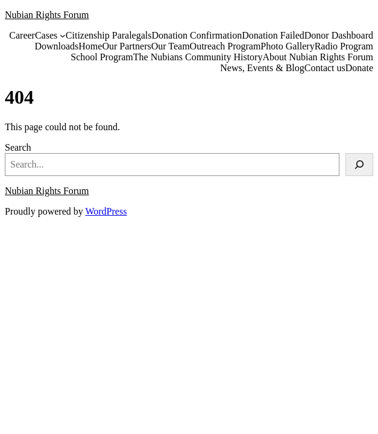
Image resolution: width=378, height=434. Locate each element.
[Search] (359, 164)
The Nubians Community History (198, 57)
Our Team (170, 46)
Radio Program (344, 46)
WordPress (106, 211)
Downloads (56, 46)
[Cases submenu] (63, 36)
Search (18, 147)
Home (90, 46)
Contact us (324, 68)
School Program (102, 57)
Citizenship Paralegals (109, 35)
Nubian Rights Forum (47, 15)
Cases (46, 35)
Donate (359, 68)
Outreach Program (225, 46)
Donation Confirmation (196, 35)
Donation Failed (273, 35)
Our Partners (126, 46)
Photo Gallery (287, 46)
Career (22, 35)
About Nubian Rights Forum (317, 57)
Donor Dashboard (338, 35)
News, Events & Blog (262, 68)
